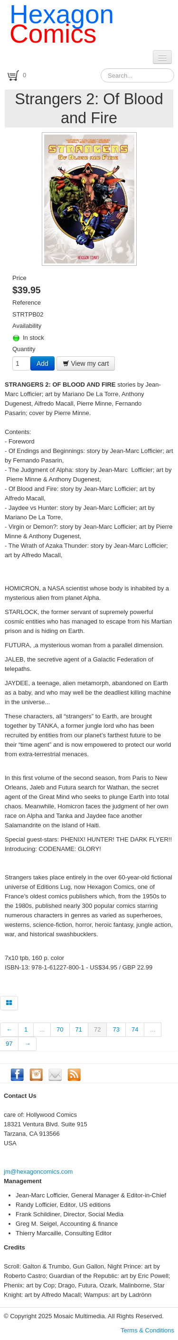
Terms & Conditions (147, 1330)
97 (9, 1043)
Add (42, 363)
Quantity (23, 349)
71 (78, 1029)
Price (19, 277)
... (42, 1029)
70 (59, 1029)
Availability (26, 325)
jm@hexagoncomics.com (38, 1171)
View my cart (86, 363)
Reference (26, 302)
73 (115, 1029)
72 (97, 1029)
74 (134, 1029)
